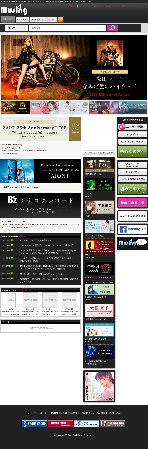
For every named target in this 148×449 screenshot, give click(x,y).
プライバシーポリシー (38, 413)
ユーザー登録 (69, 6)
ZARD (11, 309)
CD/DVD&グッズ (51, 19)
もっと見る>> (23, 236)
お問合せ (125, 6)
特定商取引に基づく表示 (109, 413)
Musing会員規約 (59, 413)
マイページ (84, 6)
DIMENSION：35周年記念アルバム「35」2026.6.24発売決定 (46, 245)
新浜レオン (30, 309)
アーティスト (26, 19)
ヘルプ (97, 6)
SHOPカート (110, 6)
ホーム (8, 19)
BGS (89, 19)
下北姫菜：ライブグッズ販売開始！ (35, 240)
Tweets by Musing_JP (132, 248)
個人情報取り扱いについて (82, 413)
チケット (74, 19)
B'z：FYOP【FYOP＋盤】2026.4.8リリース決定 (40, 274)
